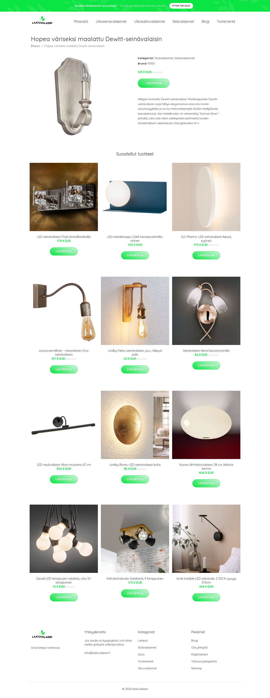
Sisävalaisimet (183, 23)
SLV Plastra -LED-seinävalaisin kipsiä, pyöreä (206, 241)
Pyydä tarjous (181, 5)
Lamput (143, 643)
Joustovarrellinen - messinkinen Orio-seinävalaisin (63, 355)
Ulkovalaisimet (147, 671)
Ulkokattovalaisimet (149, 23)
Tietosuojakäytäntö (204, 664)
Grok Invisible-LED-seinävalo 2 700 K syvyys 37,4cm (206, 583)
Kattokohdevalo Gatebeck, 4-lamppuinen (135, 581)
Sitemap (196, 671)
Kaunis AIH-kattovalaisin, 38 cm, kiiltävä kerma (206, 469)
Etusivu (35, 48)
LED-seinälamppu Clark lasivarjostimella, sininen (135, 241)
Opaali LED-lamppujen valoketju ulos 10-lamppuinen (64, 583)
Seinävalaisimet (185, 60)
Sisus (141, 657)
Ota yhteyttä (199, 650)
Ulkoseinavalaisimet (111, 23)
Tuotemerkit (226, 23)
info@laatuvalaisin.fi (97, 655)
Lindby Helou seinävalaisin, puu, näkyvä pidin (135, 355)
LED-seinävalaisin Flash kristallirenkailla (64, 239)
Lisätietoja (154, 85)
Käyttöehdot (199, 657)
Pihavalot (81, 23)
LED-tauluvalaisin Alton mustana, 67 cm (64, 467)
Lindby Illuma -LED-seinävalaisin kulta (135, 467)
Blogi (205, 23)
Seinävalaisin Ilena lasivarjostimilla (206, 353)
